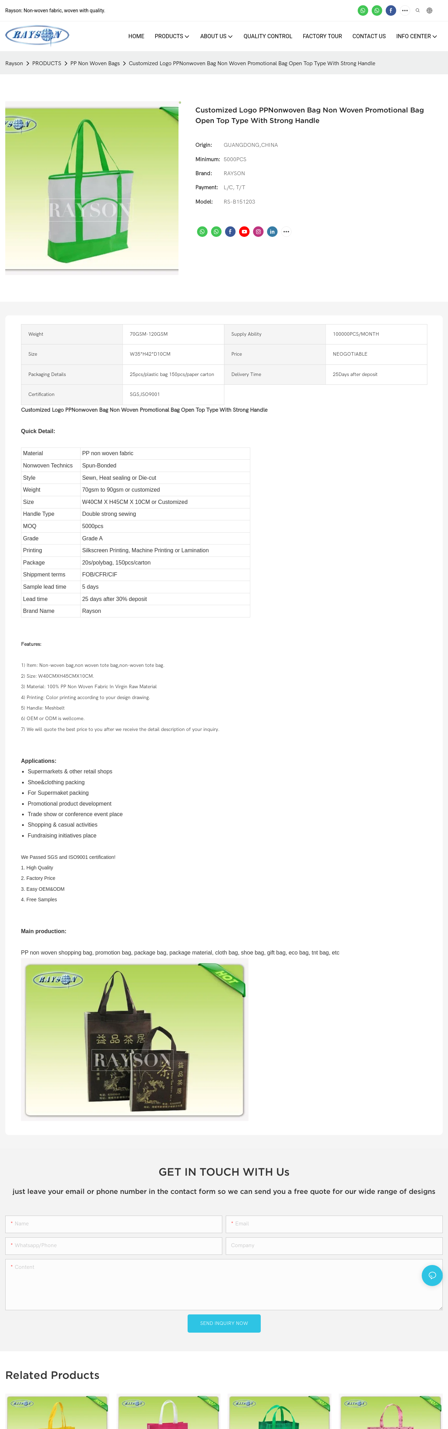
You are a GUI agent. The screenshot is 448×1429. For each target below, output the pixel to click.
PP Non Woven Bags (95, 63)
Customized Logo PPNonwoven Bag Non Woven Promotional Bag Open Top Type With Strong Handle (252, 63)
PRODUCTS (46, 63)
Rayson (14, 63)
